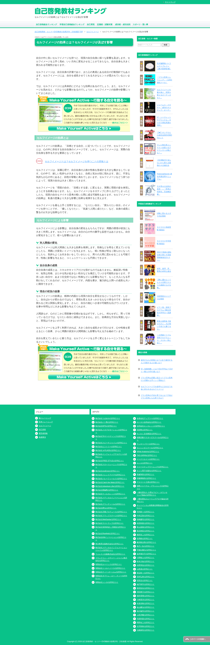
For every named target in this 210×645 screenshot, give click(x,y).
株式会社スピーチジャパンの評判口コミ (111, 443)
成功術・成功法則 (122, 24)
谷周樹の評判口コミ (145, 539)
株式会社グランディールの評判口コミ (110, 504)
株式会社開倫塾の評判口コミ (106, 490)
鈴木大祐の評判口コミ (145, 561)
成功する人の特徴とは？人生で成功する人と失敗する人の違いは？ (156, 361)
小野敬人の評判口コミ (145, 558)
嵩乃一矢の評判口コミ (145, 546)
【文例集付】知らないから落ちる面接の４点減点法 (164, 162)
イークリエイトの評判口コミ (148, 459)
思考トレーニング (46, 422)
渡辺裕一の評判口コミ (145, 573)
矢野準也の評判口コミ (145, 565)
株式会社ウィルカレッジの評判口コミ (110, 494)
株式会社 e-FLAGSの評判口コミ (108, 450)
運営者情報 (43, 433)
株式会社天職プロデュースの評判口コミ (111, 512)
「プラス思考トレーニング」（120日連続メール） (164, 80)
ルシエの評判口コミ (145, 463)
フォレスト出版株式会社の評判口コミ (110, 554)
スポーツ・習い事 (140, 24)
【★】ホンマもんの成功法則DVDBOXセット (164, 135)
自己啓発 (42, 430)
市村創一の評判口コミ (145, 512)
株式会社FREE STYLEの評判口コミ (109, 461)
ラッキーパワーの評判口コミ (148, 444)
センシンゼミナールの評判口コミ (150, 448)
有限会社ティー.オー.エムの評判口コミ (110, 572)
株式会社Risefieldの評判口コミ (107, 534)
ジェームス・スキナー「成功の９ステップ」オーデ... (164, 107)
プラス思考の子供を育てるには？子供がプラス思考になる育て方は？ (156, 396)
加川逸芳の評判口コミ (145, 611)
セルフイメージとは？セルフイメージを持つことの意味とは (76, 161)
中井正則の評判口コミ (145, 516)
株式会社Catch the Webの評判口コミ (110, 482)
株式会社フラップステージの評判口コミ (111, 516)
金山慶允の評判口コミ (145, 607)
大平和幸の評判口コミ (145, 626)
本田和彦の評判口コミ (145, 523)
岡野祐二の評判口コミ (145, 623)
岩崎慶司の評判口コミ (145, 519)
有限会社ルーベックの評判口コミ (108, 564)
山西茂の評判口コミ (145, 569)
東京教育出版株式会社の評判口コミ (109, 544)
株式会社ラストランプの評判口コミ (109, 523)
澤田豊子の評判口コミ (145, 592)
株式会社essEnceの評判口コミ (107, 471)
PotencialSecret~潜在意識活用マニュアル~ (164, 176)
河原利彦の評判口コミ (145, 619)
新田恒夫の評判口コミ (145, 588)
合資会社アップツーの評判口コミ (150, 418)
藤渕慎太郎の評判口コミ (146, 542)
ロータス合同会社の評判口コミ (149, 422)
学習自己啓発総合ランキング (72, 24)
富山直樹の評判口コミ (145, 527)
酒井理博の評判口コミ (145, 596)
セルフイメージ (45, 426)
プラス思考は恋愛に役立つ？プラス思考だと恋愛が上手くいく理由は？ (156, 379)
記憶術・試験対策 (104, 24)
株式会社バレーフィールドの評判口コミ (111, 479)
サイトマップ (170, 2)
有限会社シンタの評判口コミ (106, 582)
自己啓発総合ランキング (46, 24)
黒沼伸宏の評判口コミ (145, 531)
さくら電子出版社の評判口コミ (149, 471)
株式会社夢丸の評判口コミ (106, 508)
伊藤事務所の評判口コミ (146, 478)
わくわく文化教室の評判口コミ (149, 434)
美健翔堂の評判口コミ (145, 474)
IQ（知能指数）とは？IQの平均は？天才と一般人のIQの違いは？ (157, 370)
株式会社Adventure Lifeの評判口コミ (109, 486)
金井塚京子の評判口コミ (146, 554)
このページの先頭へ (197, 639)
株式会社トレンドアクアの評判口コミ (110, 475)
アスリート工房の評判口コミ (148, 482)
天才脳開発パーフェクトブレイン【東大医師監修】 (164, 66)
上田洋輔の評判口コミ (145, 615)
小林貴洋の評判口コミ (145, 600)
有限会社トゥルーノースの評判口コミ (110, 568)
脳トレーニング (45, 418)
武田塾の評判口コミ (145, 430)
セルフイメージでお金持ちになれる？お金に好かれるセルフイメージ (156, 388)
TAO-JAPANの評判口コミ (147, 455)
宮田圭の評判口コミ (145, 581)
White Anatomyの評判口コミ (148, 452)
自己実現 (91, 24)
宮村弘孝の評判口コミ (145, 577)
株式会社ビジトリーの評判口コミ (108, 447)
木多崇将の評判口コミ (145, 603)
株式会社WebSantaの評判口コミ (108, 519)
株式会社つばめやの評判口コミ (107, 418)
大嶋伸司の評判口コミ (145, 630)
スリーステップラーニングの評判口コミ (152, 467)
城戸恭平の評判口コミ (145, 584)
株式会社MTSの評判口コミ (106, 426)
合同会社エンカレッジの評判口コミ (151, 426)
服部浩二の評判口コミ (145, 535)
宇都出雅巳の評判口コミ (146, 550)
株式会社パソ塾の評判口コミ (106, 422)
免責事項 (42, 437)
